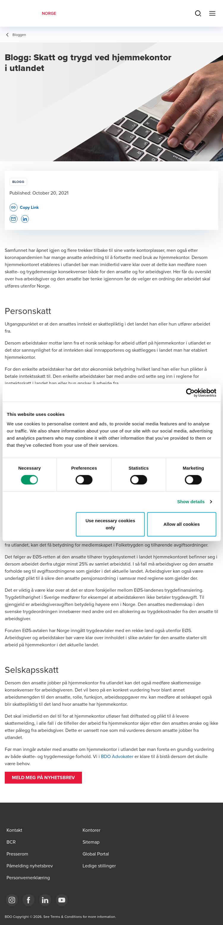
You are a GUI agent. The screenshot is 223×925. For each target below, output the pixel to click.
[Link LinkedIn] (45, 900)
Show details (191, 501)
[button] (43, 778)
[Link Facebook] (28, 900)
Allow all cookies (181, 524)
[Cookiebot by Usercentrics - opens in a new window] (190, 392)
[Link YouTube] (62, 900)
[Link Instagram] (12, 900)
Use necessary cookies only (110, 524)
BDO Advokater (118, 756)
